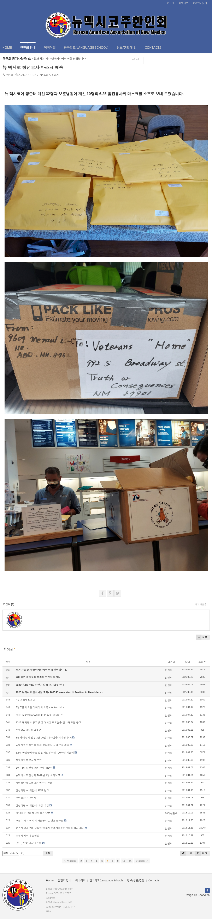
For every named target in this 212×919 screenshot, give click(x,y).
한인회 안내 (28, 45)
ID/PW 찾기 (200, 3)
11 (130, 861)
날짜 (187, 662)
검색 (47, 853)
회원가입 (183, 3)
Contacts (153, 47)
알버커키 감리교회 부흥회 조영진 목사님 (38, 677)
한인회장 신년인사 (26, 798)
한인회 (9, 75)
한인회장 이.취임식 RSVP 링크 (32, 790)
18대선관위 (171, 813)
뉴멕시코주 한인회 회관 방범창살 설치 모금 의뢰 (42, 745)
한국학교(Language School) (86, 47)
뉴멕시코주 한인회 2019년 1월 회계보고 (38, 775)
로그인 (170, 3)
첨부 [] (8, 604)
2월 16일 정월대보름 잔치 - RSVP (34, 767)
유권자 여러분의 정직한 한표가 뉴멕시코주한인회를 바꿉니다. (50, 828)
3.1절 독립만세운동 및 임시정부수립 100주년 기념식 (45, 752)
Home (7, 47)
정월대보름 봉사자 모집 (29, 760)
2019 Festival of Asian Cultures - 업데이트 (39, 715)
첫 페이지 (70, 861)
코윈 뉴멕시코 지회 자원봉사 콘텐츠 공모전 (40, 820)
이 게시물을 (201, 604)
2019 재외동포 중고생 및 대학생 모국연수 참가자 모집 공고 (48, 722)
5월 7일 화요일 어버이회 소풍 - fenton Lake (40, 707)
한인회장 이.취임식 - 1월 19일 (32, 805)
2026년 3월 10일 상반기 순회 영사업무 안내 (40, 685)
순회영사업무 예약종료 (28, 730)
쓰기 (186, 853)
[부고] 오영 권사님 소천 (29, 843)
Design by (197, 895)
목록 (201, 637)
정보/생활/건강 (126, 47)
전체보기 (14, 24)
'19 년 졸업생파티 (25, 700)
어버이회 (49, 47)
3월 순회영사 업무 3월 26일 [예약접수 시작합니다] (44, 737)
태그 (201, 853)
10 (124, 861)
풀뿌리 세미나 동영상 (27, 835)
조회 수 (202, 662)
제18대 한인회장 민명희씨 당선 (33, 813)
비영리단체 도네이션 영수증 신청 (34, 783)
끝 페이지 (141, 861)
